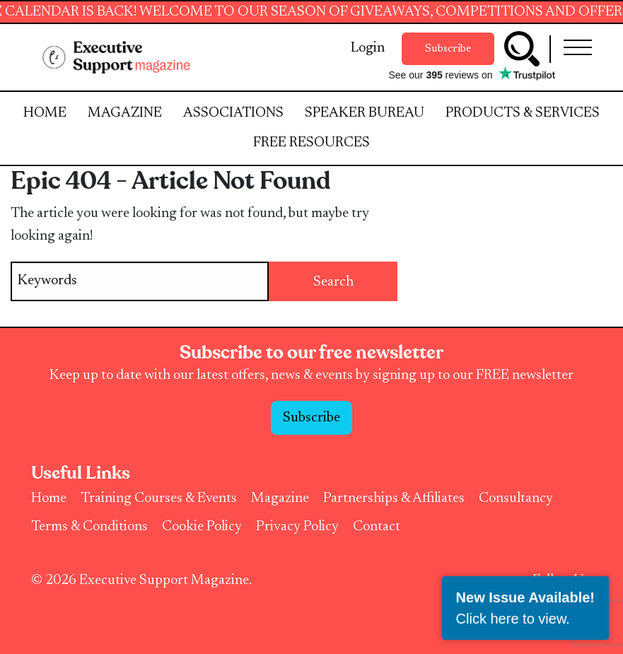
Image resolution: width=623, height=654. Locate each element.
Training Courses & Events (159, 498)
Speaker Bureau (364, 113)
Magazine (125, 113)
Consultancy (516, 498)
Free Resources (311, 143)
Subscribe (448, 48)
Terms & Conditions (89, 527)
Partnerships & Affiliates (394, 498)
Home (44, 113)
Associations (233, 113)
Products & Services (523, 113)
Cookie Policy (202, 527)
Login (368, 48)
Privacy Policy (297, 527)
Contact (376, 527)
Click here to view (511, 618)
